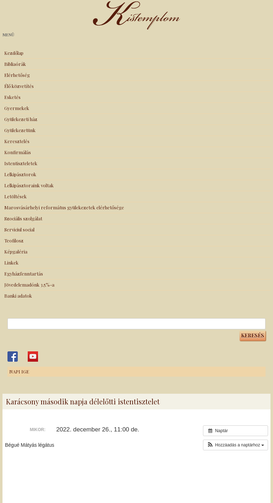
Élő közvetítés (19, 86)
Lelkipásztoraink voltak (29, 185)
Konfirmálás (17, 152)
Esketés (12, 97)
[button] (235, 445)
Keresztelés (17, 141)
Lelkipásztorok (20, 174)
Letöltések (15, 196)
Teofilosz (13, 240)
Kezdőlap (13, 53)
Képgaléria (15, 251)
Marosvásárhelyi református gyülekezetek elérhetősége (64, 207)
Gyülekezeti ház (20, 119)
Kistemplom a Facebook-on (12, 356)
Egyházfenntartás (23, 274)
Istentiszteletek (20, 163)
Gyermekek (16, 108)
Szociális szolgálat (23, 218)
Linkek (11, 263)
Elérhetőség (17, 75)
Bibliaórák (15, 64)
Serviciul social (19, 229)
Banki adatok (18, 296)
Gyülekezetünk (20, 130)
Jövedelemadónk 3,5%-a (29, 285)
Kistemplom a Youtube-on (33, 356)
